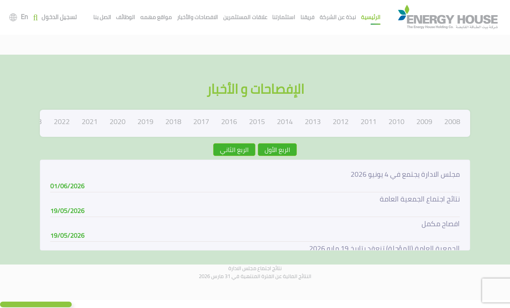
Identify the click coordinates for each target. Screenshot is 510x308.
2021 (90, 121)
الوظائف (125, 17)
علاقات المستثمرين (245, 17)
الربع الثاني (234, 150)
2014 (285, 121)
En (24, 16)
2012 (341, 121)
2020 (118, 121)
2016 (229, 121)
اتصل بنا (102, 17)
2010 (396, 121)
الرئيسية (371, 17)
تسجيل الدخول (59, 17)
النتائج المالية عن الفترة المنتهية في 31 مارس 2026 (255, 276)
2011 (369, 121)
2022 (62, 121)
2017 (201, 121)
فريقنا (307, 17)
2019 (145, 121)
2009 (424, 121)
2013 (313, 121)
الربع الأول (277, 150)
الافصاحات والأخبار (197, 17)
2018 (173, 121)
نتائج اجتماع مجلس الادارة (255, 268)
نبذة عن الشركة (338, 17)
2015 (257, 121)
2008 (452, 121)
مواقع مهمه (156, 17)
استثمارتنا (283, 17)
